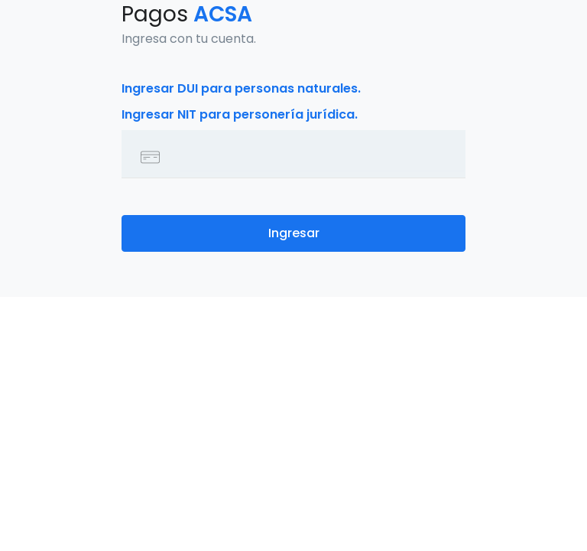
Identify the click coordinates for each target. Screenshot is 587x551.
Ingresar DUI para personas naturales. (241, 88)
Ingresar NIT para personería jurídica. (240, 114)
